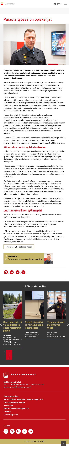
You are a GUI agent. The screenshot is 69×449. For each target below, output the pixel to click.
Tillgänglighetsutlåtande (14, 402)
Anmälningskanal (10, 415)
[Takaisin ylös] (63, 443)
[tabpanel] (12, 319)
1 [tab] (9, 352)
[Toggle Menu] (64, 4)
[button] (57, 3)
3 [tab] (9, 358)
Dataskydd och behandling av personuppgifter (23, 399)
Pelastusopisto (38, 442)
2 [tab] (9, 355)
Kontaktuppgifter (11, 396)
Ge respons (8, 406)
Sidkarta (7, 412)
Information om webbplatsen (16, 409)
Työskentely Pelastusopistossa (21, 247)
